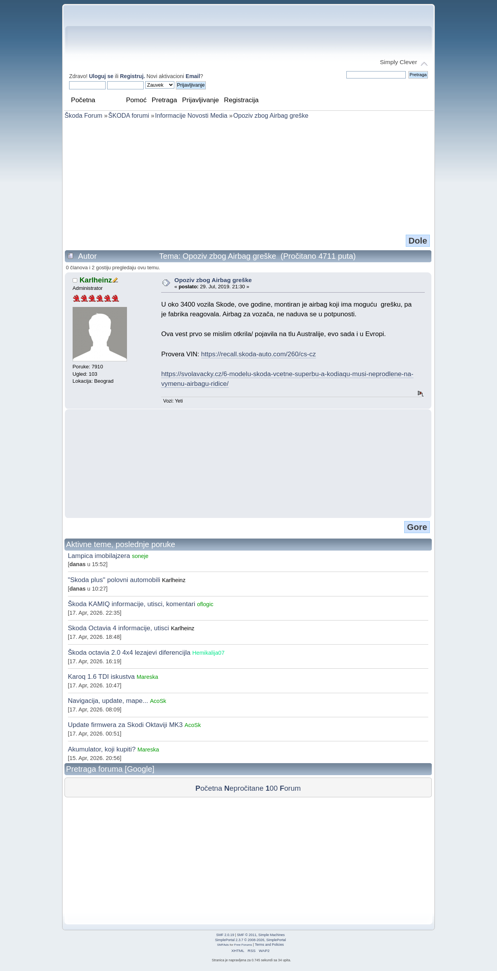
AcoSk (158, 701)
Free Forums (243, 945)
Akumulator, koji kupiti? (102, 749)
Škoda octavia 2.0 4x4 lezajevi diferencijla (129, 652)
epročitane (243, 788)
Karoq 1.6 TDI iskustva (101, 676)
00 (272, 788)
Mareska (147, 677)
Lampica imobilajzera (99, 556)
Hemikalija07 (208, 653)
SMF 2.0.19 (225, 935)
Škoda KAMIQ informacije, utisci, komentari (131, 604)
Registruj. (133, 76)
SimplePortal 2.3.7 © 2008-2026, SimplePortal (250, 940)
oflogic (205, 604)
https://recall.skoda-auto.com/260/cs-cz (258, 354)
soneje (140, 556)
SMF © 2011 (246, 935)
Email (193, 76)
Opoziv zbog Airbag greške (213, 280)
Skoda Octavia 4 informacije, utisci (118, 628)
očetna (208, 788)
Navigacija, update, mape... (108, 700)
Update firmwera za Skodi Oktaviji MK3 (125, 725)
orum (290, 788)
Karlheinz (96, 280)
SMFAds (223, 945)
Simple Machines (271, 935)
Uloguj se (101, 76)
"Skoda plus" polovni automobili (114, 580)
